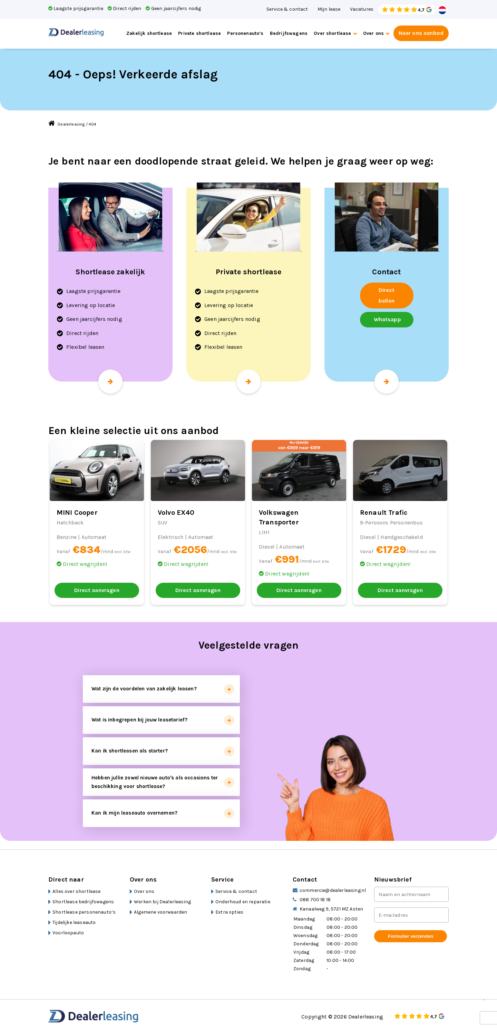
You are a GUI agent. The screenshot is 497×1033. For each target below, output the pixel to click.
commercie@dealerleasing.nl (333, 890)
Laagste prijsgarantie (75, 8)
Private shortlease (199, 33)
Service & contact (287, 9)
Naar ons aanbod (421, 33)
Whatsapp (387, 319)
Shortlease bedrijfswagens (83, 902)
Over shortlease (332, 33)
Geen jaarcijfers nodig (173, 8)
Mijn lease (329, 9)
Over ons (373, 33)
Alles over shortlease (76, 891)
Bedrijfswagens (289, 33)
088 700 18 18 (315, 900)
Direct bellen (387, 295)
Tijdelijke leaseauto (74, 922)
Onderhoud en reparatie (242, 902)
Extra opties (229, 912)
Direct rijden (124, 8)
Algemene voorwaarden (160, 912)
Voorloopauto (68, 933)
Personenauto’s (245, 33)
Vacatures (361, 9)
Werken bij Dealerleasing (162, 902)
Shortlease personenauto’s (84, 912)
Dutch (442, 10)
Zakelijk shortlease (149, 33)
